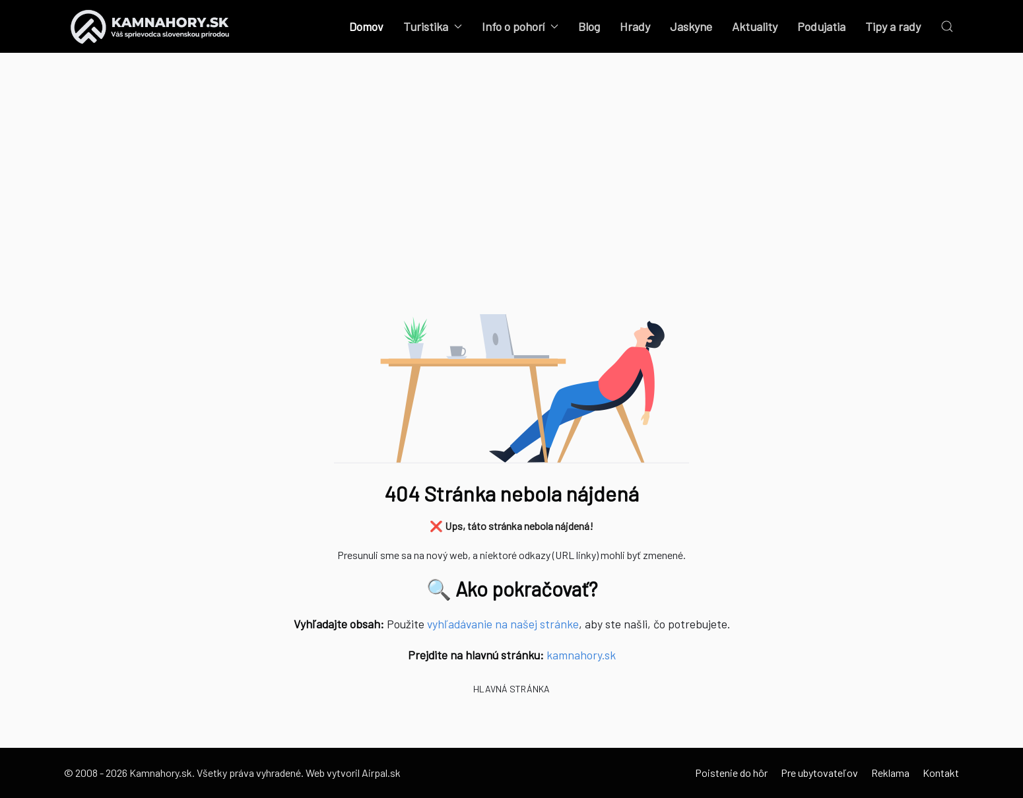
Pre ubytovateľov (819, 772)
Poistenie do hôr (731, 772)
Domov (366, 26)
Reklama (890, 772)
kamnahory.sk (581, 655)
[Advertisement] (512, 198)
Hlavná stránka (511, 688)
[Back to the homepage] (150, 26)
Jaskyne (691, 26)
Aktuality (754, 26)
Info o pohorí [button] (520, 26)
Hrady (635, 26)
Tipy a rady (893, 26)
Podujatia (821, 26)
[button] (947, 26)
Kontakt (941, 772)
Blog (589, 26)
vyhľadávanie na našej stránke (503, 623)
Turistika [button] (432, 26)
